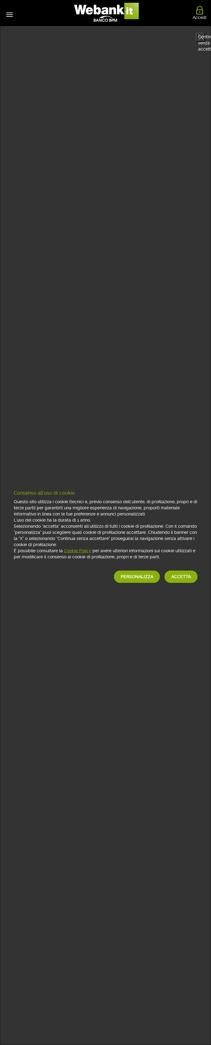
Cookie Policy (77, 550)
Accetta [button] (181, 576)
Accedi (199, 16)
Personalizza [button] (137, 576)
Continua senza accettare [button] (201, 38)
